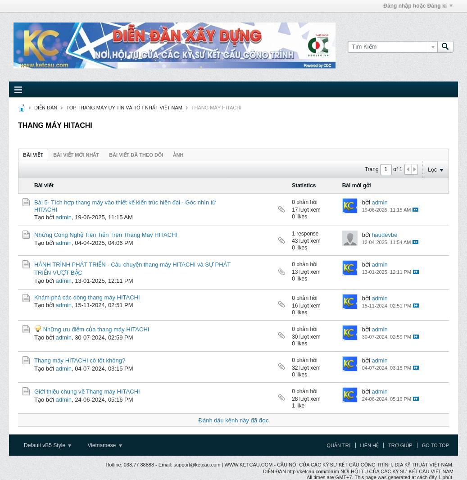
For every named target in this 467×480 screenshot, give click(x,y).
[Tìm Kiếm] (392, 47)
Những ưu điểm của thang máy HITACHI (96, 329)
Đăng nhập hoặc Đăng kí (418, 6)
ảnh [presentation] (178, 155)
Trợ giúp (400, 445)
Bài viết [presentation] (33, 155)
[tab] (33, 155)
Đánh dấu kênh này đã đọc (234, 420)
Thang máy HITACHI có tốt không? (79, 360)
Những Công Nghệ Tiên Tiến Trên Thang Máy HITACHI (105, 234)
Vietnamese (104, 445)
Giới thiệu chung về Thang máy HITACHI (87, 391)
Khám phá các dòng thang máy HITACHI (87, 297)
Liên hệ (369, 445)
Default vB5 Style (47, 445)
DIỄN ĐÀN (45, 107)
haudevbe (384, 234)
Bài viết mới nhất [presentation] (76, 155)
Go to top (435, 445)
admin (64, 217)
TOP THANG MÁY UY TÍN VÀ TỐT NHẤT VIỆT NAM (124, 107)
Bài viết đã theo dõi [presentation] (136, 155)
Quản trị (339, 445)
